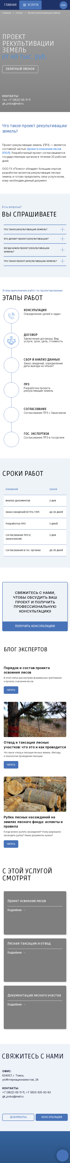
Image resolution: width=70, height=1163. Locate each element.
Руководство (52, 1154)
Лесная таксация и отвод (29, 945)
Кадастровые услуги (18, 1157)
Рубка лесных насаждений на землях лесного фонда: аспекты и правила (33, 821)
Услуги (19, 13)
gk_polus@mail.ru (13, 103)
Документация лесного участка (34, 983)
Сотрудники (51, 1159)
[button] (20, 69)
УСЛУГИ (10, 1144)
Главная (6, 13)
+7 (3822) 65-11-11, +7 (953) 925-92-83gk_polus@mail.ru (26, 1067)
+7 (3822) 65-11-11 (19, 99)
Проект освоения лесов (26, 906)
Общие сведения (55, 1150)
